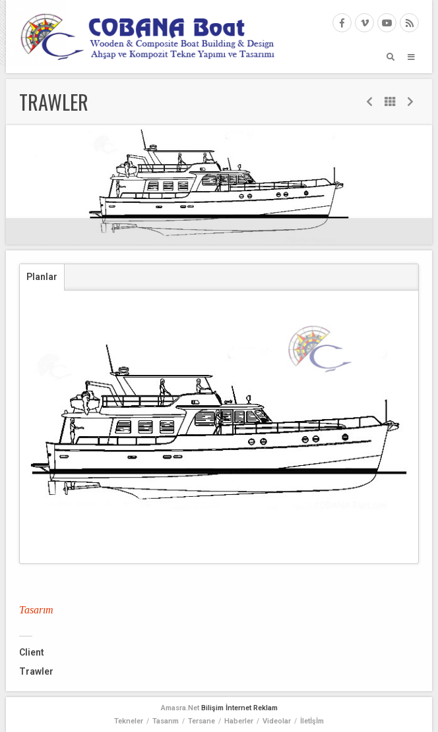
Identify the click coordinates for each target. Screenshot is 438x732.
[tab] (42, 277)
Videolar (277, 721)
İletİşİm (312, 721)
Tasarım (165, 721)
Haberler (238, 721)
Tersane (201, 721)
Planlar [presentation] (41, 276)
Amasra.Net (180, 708)
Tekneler (128, 721)
